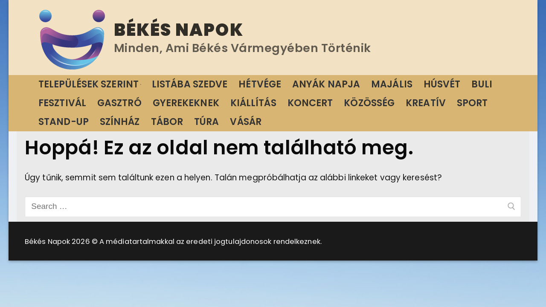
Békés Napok (179, 30)
